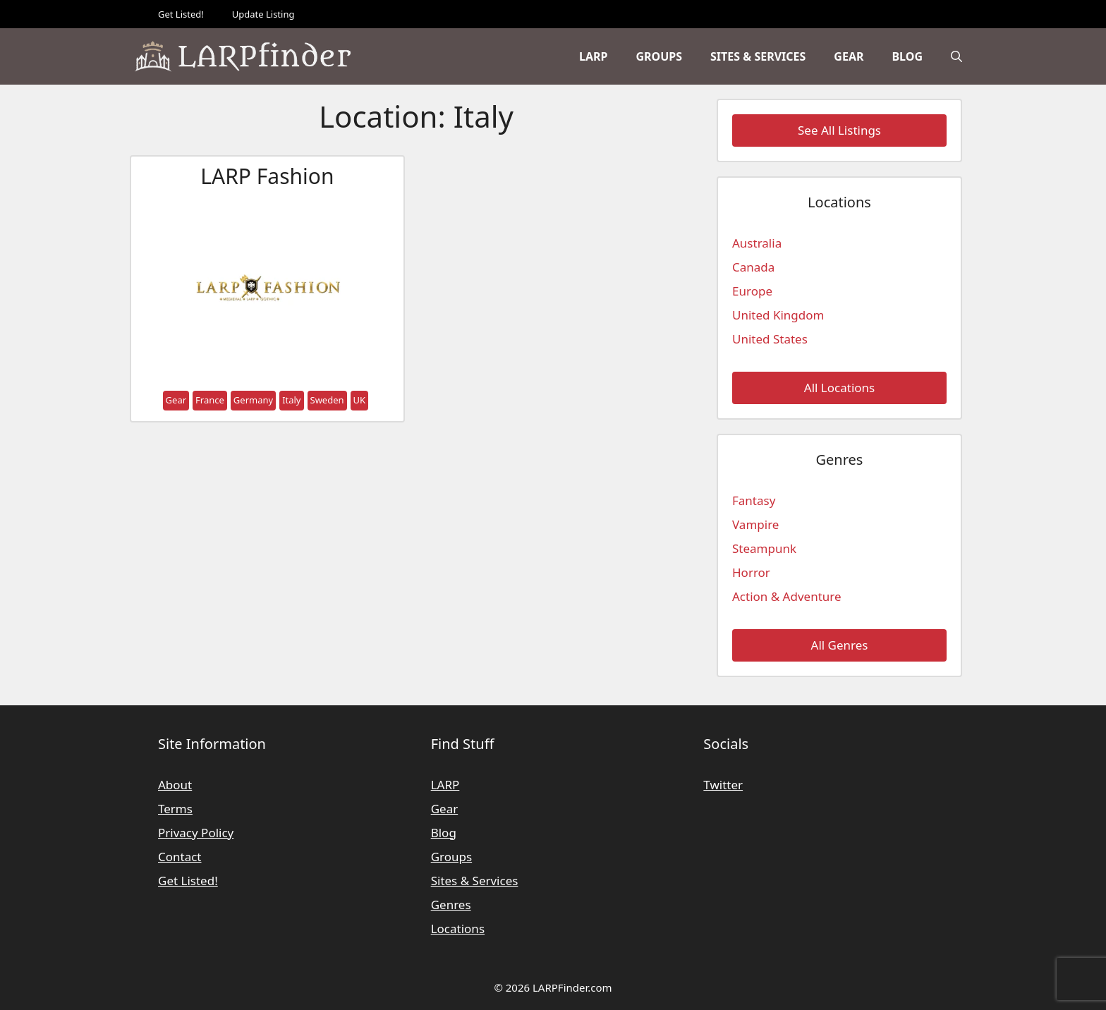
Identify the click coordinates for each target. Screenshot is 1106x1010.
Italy (291, 400)
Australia (757, 243)
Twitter (723, 785)
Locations (458, 928)
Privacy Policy (195, 833)
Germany (253, 400)
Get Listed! (181, 14)
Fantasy (753, 500)
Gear (848, 56)
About (175, 785)
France (209, 400)
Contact (180, 856)
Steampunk (764, 548)
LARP (593, 56)
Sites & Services (758, 56)
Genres (451, 904)
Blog (907, 56)
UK (359, 400)
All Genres (839, 645)
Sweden (327, 400)
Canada (753, 267)
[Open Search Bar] (956, 56)
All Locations (839, 387)
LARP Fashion (267, 176)
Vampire (755, 524)
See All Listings (839, 130)
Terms (175, 809)
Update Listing (263, 14)
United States (770, 339)
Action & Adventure (786, 596)
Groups (659, 56)
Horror (751, 572)
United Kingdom (778, 315)
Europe (752, 291)
